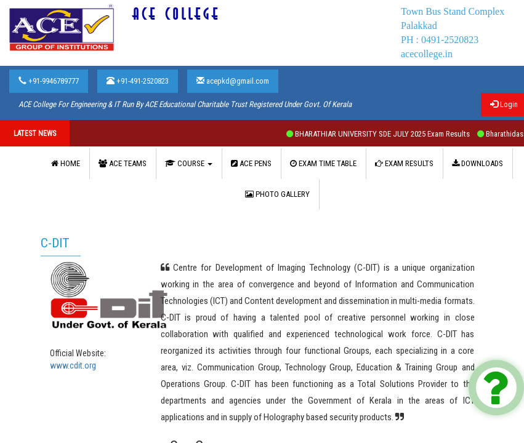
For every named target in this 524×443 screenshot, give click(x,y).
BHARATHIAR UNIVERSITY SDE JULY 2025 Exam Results (386, 133)
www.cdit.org (73, 365)
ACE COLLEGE (176, 14)
